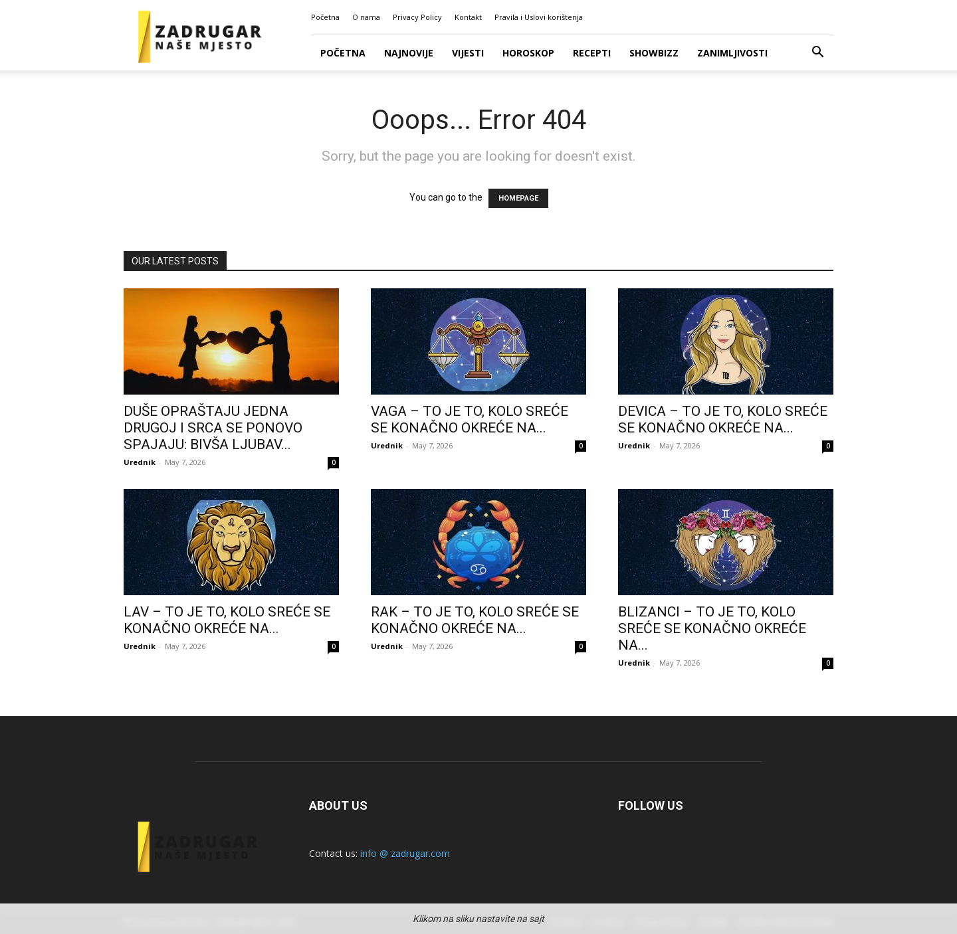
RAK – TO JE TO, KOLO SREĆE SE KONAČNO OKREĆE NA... (475, 620)
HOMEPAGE (518, 198)
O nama (366, 17)
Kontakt (468, 17)
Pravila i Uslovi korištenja (538, 17)
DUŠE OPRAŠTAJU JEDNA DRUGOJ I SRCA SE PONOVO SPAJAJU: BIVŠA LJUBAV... (213, 427)
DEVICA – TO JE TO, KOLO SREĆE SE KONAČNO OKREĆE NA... (722, 419)
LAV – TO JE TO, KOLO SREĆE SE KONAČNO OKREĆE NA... (227, 620)
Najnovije (408, 53)
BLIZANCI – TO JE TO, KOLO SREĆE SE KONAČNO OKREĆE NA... (712, 628)
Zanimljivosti (732, 53)
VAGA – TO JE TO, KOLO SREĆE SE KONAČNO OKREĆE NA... (469, 419)
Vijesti (468, 53)
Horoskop (528, 53)
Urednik (140, 462)
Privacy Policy (417, 17)
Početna (325, 17)
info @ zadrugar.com (405, 853)
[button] (817, 53)
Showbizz (654, 53)
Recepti (592, 53)
